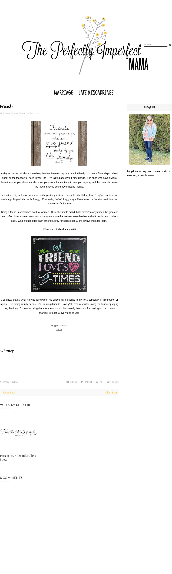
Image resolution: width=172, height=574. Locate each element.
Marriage (63, 93)
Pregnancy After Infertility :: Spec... (18, 457)
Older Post (111, 392)
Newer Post (8, 392)
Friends (14, 382)
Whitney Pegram (9, 113)
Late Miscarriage (96, 93)
